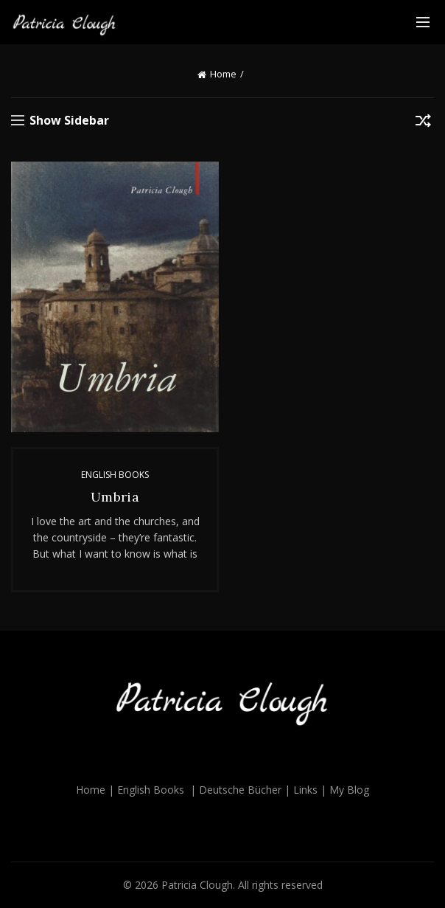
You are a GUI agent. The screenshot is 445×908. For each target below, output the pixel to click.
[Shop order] (423, 123)
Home (223, 73)
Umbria (115, 496)
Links (305, 790)
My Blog (349, 790)
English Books (115, 474)
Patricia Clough (197, 885)
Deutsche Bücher (240, 790)
